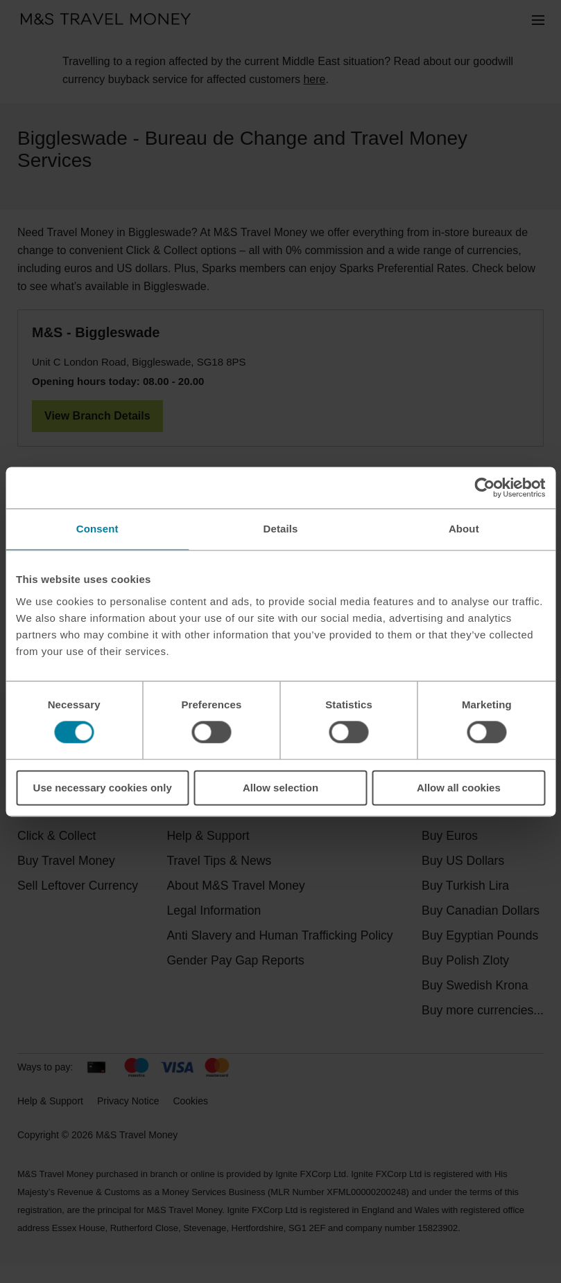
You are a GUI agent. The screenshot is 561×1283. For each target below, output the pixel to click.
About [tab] (464, 529)
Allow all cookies (459, 787)
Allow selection (280, 787)
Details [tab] (281, 529)
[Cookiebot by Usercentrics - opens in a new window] (484, 487)
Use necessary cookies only (102, 787)
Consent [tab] (97, 529)
